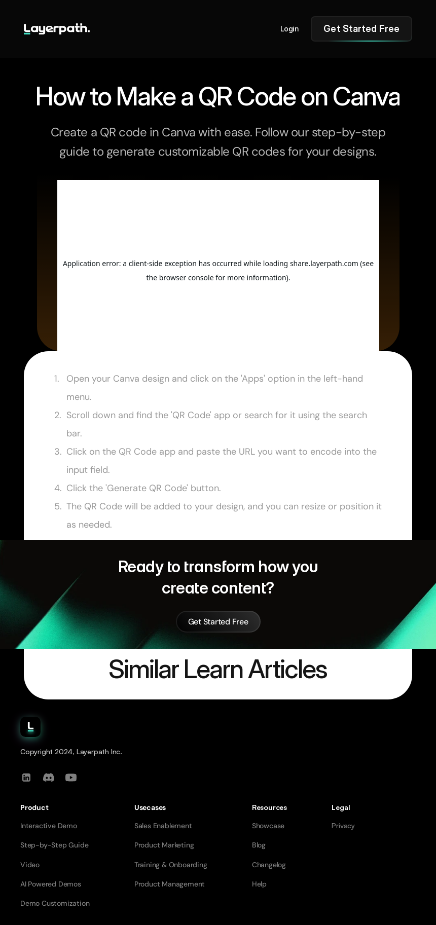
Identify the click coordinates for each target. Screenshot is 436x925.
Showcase (268, 825)
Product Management (169, 884)
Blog (259, 844)
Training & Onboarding (170, 864)
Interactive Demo (48, 825)
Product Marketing (164, 844)
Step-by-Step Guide (54, 844)
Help (259, 884)
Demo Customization (54, 903)
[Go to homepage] (57, 28)
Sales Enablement (163, 825)
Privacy (343, 825)
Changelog (269, 864)
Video (30, 864)
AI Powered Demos (50, 884)
